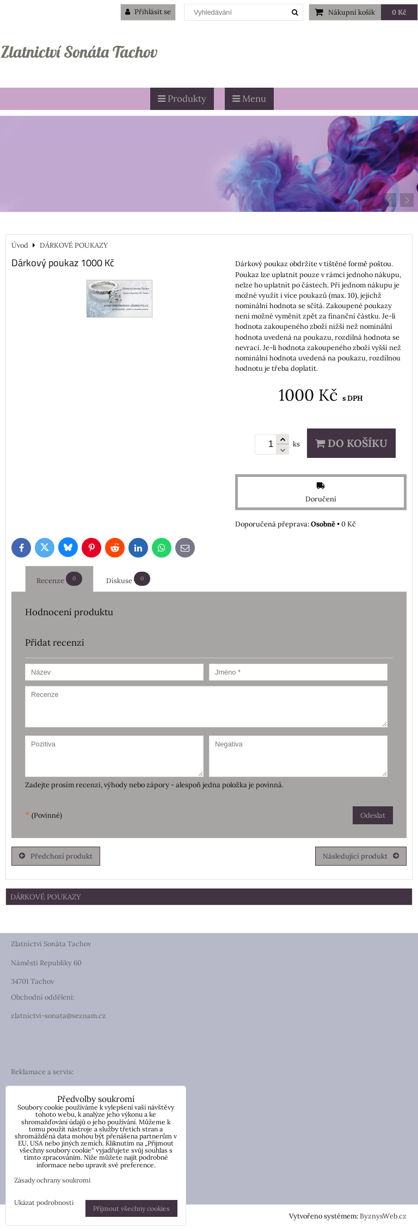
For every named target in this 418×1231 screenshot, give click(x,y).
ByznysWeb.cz (383, 1216)
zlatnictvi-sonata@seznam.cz (58, 1015)
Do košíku (351, 443)
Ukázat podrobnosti (43, 1202)
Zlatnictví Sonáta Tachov (79, 51)
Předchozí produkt (56, 856)
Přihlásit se (148, 11)
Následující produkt (361, 856)
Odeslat (372, 815)
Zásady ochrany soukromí (52, 1180)
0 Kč (399, 12)
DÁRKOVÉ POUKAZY (45, 897)
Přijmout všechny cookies (131, 1208)
